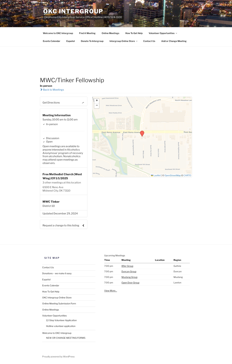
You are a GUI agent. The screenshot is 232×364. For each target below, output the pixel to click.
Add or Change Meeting (174, 41)
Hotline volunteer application (60, 326)
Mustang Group (129, 277)
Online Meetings (110, 33)
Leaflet (156, 175)
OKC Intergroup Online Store (57, 297)
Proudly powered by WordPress (58, 356)
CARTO (187, 175)
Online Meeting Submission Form (59, 303)
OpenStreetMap (172, 175)
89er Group (127, 266)
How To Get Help (134, 33)
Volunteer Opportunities (163, 33)
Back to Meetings (52, 89)
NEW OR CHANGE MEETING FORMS (65, 337)
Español (70, 41)
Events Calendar (51, 41)
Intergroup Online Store (124, 41)
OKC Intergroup (73, 11)
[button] (141, 132)
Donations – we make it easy (57, 273)
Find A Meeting (87, 33)
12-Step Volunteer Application (61, 320)
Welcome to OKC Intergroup (58, 33)
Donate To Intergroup (92, 41)
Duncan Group (128, 271)
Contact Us (149, 41)
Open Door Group (130, 282)
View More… (110, 290)
